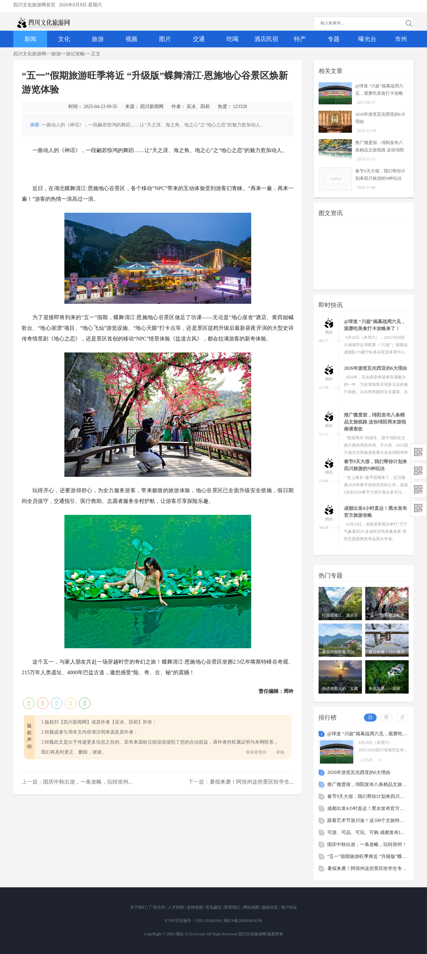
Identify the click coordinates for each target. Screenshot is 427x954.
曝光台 (367, 39)
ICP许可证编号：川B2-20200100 (193, 920)
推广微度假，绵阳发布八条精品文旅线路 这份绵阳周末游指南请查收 (379, 150)
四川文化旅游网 (29, 53)
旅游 (98, 39)
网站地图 (251, 907)
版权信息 (270, 907)
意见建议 (214, 907)
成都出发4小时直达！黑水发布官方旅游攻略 (372, 808)
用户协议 (289, 907)
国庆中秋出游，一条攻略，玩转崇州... (87, 782)
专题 (334, 39)
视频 (131, 39)
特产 (300, 39)
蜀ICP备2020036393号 (243, 920)
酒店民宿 (266, 39)
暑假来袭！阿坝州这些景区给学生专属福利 (371, 868)
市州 (401, 39)
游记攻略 (75, 53)
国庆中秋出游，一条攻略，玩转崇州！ (367, 844)
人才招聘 (176, 907)
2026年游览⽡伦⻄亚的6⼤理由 (375, 368)
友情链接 (195, 907)
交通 (199, 39)
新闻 (30, 39)
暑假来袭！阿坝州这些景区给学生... (251, 782)
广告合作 (157, 907)
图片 (165, 39)
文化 (64, 39)
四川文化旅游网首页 (34, 4)
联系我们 (232, 907)
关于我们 (138, 907)
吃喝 (233, 39)
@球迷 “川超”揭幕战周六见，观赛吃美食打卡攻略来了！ (379, 93)
